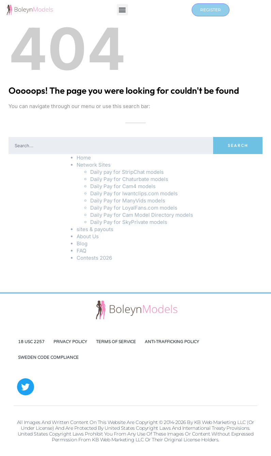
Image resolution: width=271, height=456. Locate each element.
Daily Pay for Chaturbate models (129, 179)
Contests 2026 (94, 258)
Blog (82, 243)
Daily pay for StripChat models (127, 172)
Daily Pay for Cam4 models (123, 186)
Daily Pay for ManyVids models (127, 200)
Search (238, 145)
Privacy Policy (70, 341)
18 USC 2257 (31, 341)
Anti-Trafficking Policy (172, 341)
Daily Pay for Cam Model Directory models (141, 215)
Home (84, 157)
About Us (88, 236)
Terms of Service (116, 341)
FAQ (81, 250)
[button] (122, 10)
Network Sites (94, 165)
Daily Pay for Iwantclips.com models (134, 193)
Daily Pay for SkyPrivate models (128, 222)
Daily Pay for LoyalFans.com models (133, 207)
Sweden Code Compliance (48, 357)
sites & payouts (95, 229)
